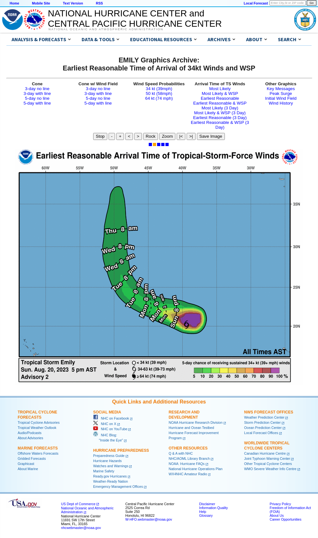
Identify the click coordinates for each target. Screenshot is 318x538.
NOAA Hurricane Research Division (196, 422)
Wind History (281, 103)
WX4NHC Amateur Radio (188, 474)
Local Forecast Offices (261, 433)
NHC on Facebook (111, 418)
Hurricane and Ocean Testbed (191, 428)
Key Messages (281, 88)
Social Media (107, 412)
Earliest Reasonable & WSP (220, 103)
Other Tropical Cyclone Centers (268, 464)
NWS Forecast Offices (268, 412)
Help (202, 512)
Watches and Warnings (110, 466)
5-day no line (37, 98)
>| (191, 136)
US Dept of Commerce (78, 504)
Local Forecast (256, 3)
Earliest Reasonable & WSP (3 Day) (220, 125)
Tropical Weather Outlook (37, 428)
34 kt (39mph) (159, 88)
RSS (99, 3)
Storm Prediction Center (262, 422)
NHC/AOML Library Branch (189, 458)
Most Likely (220, 88)
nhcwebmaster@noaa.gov (81, 528)
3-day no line (37, 88)
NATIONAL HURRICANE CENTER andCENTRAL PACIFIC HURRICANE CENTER (135, 18)
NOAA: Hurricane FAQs (187, 464)
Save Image (210, 136)
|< (181, 136)
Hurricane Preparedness (121, 450)
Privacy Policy (280, 504)
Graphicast (26, 464)
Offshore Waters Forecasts (38, 453)
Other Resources (188, 448)
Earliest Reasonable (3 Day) (220, 117)
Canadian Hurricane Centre (265, 453)
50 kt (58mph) (159, 93)
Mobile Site (41, 3)
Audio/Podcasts (29, 433)
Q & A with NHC (181, 453)
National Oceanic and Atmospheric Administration (106, 29)
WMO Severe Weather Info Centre (270, 469)
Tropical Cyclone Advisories (39, 422)
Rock (150, 136)
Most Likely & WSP (220, 93)
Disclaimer (207, 504)
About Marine (28, 469)
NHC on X (104, 424)
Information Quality (213, 508)
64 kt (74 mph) (159, 98)
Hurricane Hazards (107, 461)
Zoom (167, 136)
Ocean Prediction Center (263, 428)
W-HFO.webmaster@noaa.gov (148, 519)
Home (14, 3)
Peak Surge (280, 93)
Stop (100, 136)
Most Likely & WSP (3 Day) (219, 112)
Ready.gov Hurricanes (110, 476)
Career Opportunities (285, 519)
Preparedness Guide (109, 456)
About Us (276, 515)
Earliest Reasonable (220, 98)
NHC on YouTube (110, 429)
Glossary (206, 515)
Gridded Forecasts (32, 458)
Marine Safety (103, 471)
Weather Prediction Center (264, 417)
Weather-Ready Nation (110, 481)
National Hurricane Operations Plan (196, 469)
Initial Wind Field (280, 98)
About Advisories (30, 438)
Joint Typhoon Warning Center (267, 458)
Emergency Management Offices (118, 486)
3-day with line (37, 93)
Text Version (73, 3)
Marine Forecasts (38, 448)
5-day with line (37, 103)
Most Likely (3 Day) (220, 108)
